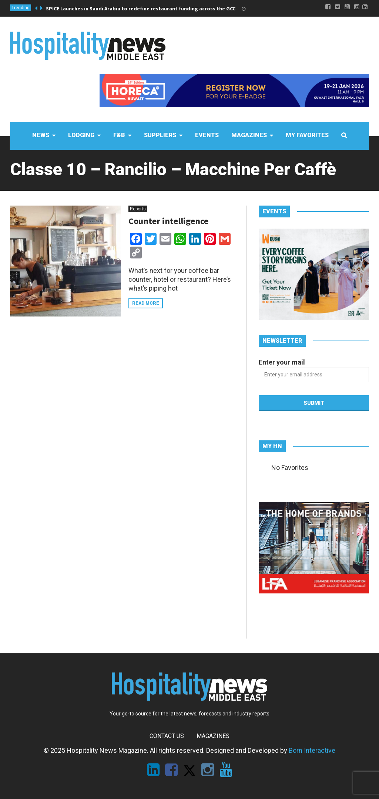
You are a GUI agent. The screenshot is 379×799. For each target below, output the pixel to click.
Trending (20, 7)
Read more (145, 303)
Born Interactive (312, 750)
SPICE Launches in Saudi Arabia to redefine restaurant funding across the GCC (140, 8)
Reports (138, 208)
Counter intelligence (168, 221)
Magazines (213, 735)
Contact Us (167, 735)
